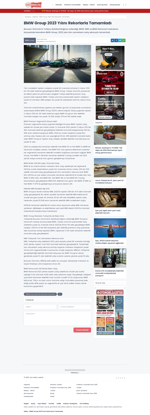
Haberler (58, 5)
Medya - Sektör (89, 5)
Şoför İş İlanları (81, 391)
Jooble (52, 391)
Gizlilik (59, 404)
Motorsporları (102, 5)
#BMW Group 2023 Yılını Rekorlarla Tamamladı (40, 294)
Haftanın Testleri (56, 385)
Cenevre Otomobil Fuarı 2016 (86, 393)
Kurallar (51, 404)
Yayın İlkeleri (42, 404)
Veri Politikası (84, 404)
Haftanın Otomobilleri (72, 5)
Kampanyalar (115, 5)
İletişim (26, 404)
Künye (52, 393)
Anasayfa (28, 17)
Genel (52, 396)
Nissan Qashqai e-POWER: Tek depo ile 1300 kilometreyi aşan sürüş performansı (75, 11)
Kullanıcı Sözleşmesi (70, 404)
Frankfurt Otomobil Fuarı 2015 (60, 388)
